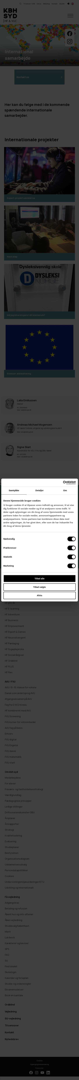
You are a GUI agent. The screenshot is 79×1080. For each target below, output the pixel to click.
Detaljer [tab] (39, 490)
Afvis (39, 595)
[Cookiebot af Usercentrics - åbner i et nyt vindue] (63, 483)
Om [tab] (65, 490)
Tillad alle (39, 578)
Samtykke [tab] (14, 490)
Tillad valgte (39, 587)
